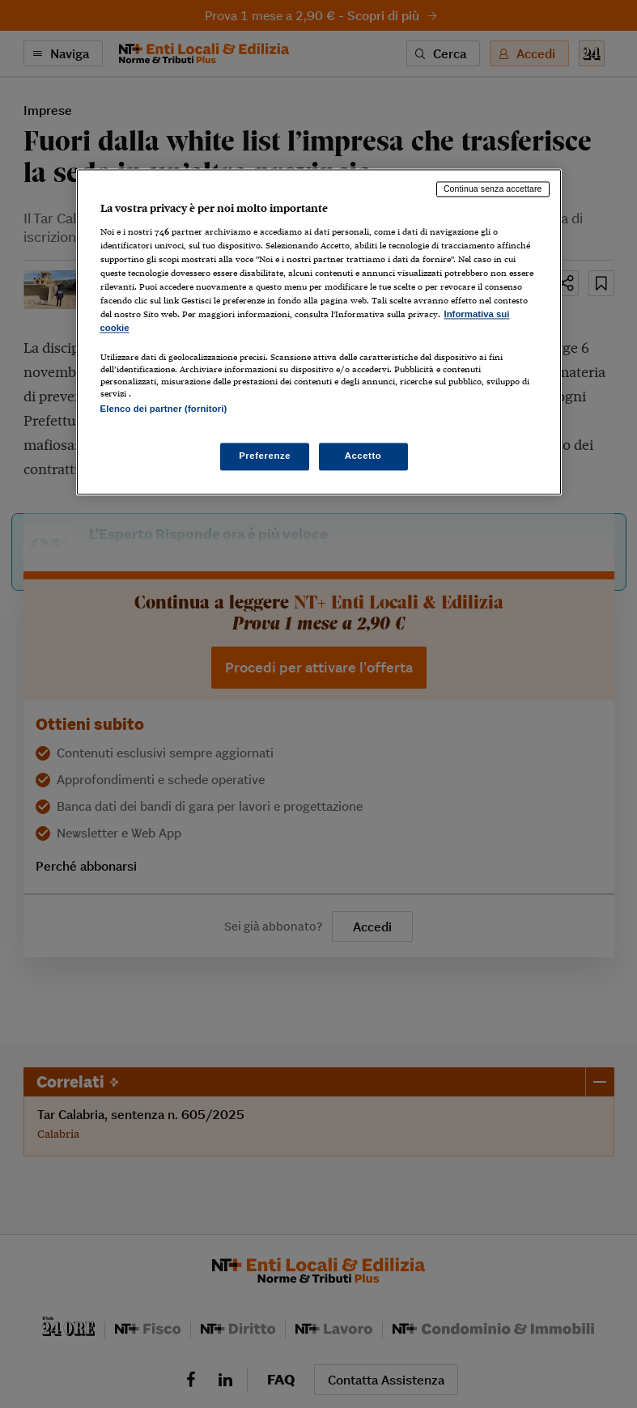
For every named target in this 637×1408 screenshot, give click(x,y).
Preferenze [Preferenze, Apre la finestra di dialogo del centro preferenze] (265, 456)
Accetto (363, 456)
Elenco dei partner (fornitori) (163, 409)
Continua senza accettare (493, 188)
